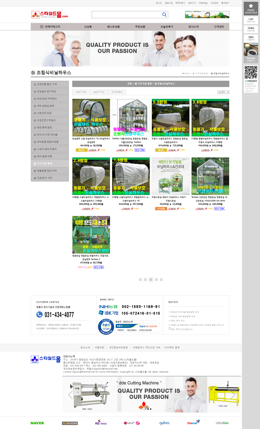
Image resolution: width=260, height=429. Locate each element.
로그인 (159, 3)
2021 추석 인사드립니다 (181, 329)
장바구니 (192, 3)
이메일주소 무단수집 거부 (146, 347)
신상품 (88, 26)
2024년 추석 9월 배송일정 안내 (185, 312)
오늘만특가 (167, 26)
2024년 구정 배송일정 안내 (183, 316)
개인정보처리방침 (118, 347)
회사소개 (193, 26)
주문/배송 (203, 3)
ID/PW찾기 (180, 3)
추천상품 (140, 26)
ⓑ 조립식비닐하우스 (165, 83)
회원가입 (169, 3)
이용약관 (99, 347)
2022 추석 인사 (178, 320)
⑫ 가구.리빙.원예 (143, 83)
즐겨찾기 (225, 3)
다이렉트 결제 (171, 347)
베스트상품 (113, 26)
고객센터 (214, 3)
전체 (129, 83)
